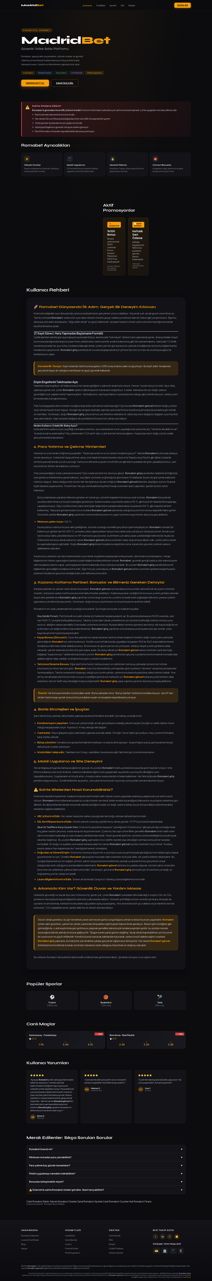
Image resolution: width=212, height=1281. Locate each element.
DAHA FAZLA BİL (64, 83)
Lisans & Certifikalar (30, 1240)
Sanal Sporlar (71, 1240)
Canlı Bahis (70, 1235)
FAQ (111, 1240)
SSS (122, 5)
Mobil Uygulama (72, 1253)
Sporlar (113, 5)
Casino (68, 1244)
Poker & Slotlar (71, 1248)
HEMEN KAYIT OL (35, 83)
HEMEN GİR (182, 5)
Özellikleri (100, 5)
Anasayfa (87, 5)
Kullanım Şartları (116, 1253)
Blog (23, 1244)
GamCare (187, 1277)
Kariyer (24, 1248)
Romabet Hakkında (30, 1235)
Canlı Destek (114, 1235)
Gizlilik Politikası (116, 1248)
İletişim (132, 5)
